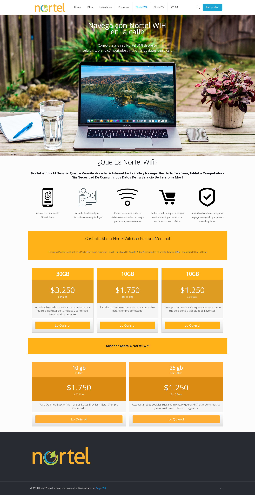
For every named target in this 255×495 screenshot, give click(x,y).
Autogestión (212, 7)
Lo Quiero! (62, 325)
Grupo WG (101, 488)
